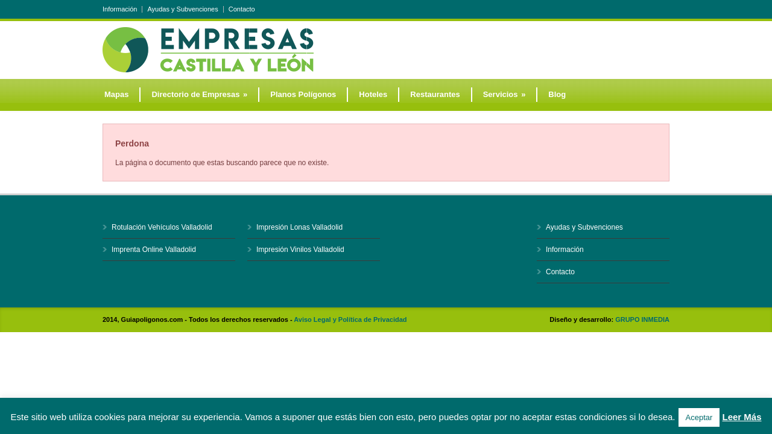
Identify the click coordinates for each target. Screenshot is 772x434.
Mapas (116, 94)
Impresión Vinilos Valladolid (300, 249)
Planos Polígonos (303, 94)
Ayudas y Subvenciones (182, 9)
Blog (557, 94)
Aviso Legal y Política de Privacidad (350, 319)
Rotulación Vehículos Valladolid (162, 227)
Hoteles (373, 94)
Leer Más (741, 417)
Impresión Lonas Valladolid (299, 227)
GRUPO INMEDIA (642, 319)
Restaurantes (435, 94)
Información (120, 9)
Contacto (242, 9)
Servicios (504, 94)
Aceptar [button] (699, 417)
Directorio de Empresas (199, 94)
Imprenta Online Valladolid (154, 249)
